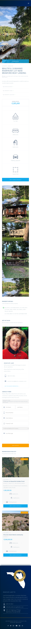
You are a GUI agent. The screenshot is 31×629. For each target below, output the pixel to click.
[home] (11, 3)
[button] (28, 3)
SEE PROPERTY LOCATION (8, 94)
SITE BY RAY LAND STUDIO (15, 622)
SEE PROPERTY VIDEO (7, 90)
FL (10, 479)
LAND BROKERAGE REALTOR (11, 621)
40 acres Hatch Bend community (13, 535)
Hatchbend (6, 479)
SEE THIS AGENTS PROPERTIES (11, 386)
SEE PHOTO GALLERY (7, 86)
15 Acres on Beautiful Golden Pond (13, 481)
